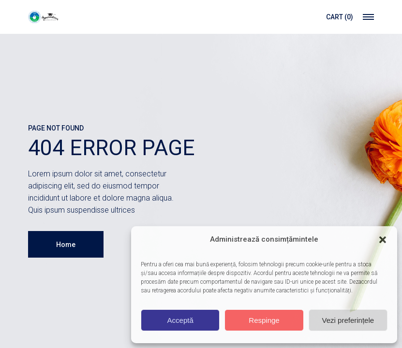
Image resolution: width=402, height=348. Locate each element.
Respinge (264, 320)
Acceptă (180, 320)
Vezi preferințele (348, 320)
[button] (382, 240)
